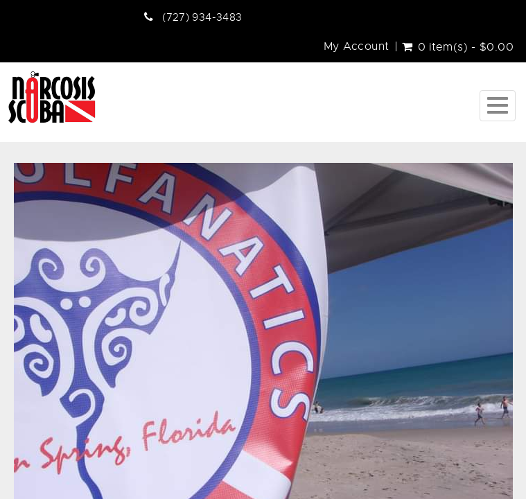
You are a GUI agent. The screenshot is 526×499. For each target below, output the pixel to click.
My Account (356, 46)
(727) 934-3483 (202, 17)
